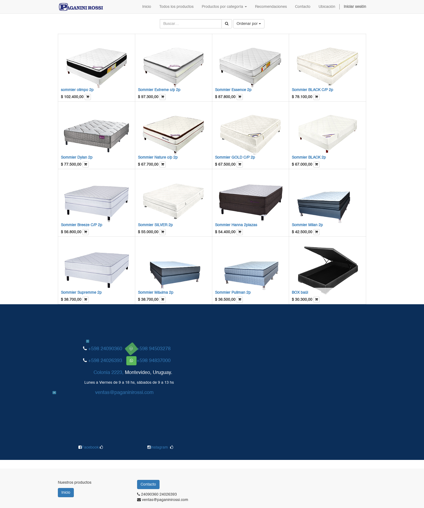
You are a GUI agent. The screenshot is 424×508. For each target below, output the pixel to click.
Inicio (65, 492)
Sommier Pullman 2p (233, 293)
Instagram (159, 447)
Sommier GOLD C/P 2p (235, 157)
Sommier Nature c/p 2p (158, 157)
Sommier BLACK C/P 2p (312, 90)
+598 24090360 (105, 348)
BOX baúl (300, 293)
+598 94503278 (154, 348)
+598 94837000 (154, 360)
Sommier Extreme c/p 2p (159, 90)
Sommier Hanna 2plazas (236, 225)
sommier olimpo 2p (77, 90)
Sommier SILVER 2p (155, 225)
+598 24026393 (105, 360)
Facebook (91, 447)
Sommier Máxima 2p (155, 293)
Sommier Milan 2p (307, 225)
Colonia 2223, (108, 372)
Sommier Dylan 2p (76, 157)
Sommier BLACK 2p (309, 157)
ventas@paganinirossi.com (124, 392)
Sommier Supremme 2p (81, 293)
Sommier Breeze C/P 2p (81, 225)
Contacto (148, 484)
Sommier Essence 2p (233, 90)
